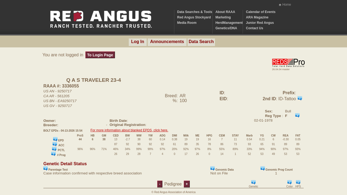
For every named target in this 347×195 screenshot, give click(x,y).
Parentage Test (55, 168)
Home (286, 4)
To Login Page (100, 55)
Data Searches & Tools (194, 12)
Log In (137, 41)
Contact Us (254, 28)
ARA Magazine (257, 17)
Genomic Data (222, 168)
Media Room (187, 23)
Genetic (253, 184)
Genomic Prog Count (277, 168)
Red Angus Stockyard (194, 17)
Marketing (223, 17)
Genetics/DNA (226, 28)
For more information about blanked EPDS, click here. (129, 130)
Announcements (167, 41)
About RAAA (225, 12)
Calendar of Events (260, 12)
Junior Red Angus (260, 23)
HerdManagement (229, 23)
